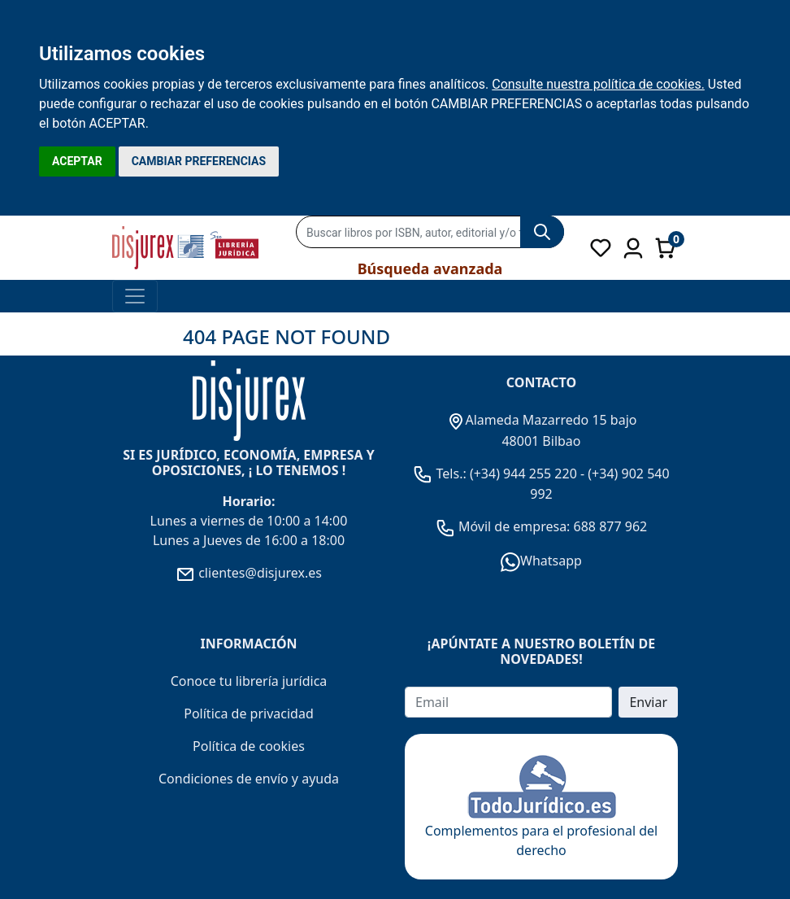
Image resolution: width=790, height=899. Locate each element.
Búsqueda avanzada (430, 268)
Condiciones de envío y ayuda (248, 779)
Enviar (648, 702)
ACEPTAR (77, 161)
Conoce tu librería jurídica (249, 681)
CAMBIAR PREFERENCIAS (199, 161)
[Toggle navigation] (135, 296)
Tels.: (441, 473)
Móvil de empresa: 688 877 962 (551, 526)
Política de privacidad (249, 713)
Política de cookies (249, 746)
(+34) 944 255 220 (523, 473)
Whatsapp (541, 561)
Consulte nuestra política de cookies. (598, 84)
